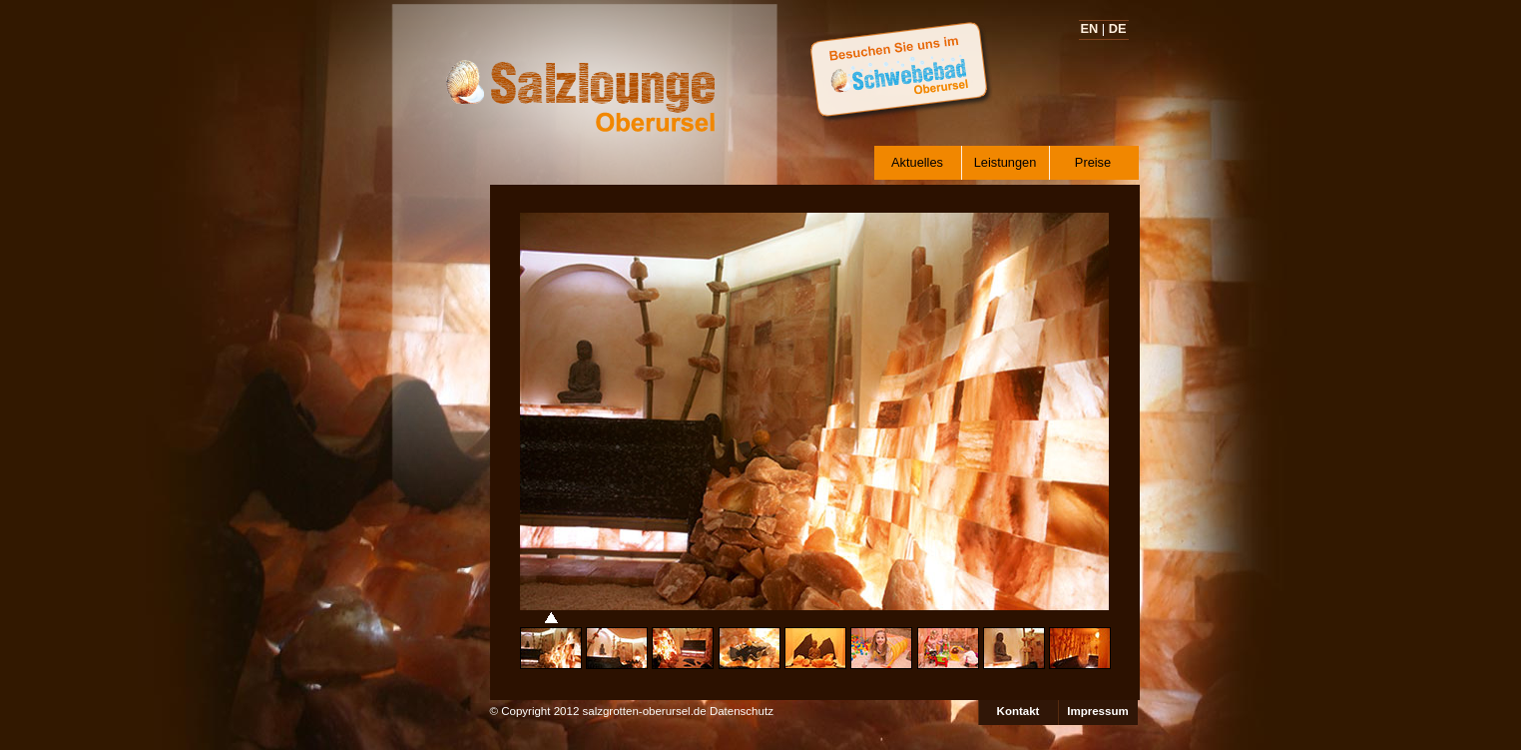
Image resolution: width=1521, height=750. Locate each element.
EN (1090, 28)
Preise (1093, 162)
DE (1118, 28)
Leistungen (1005, 162)
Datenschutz (741, 711)
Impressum (1097, 711)
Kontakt (1018, 711)
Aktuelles (917, 162)
